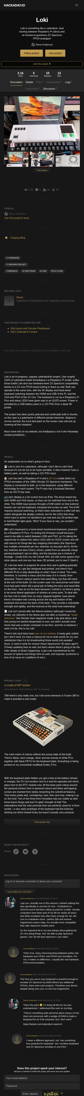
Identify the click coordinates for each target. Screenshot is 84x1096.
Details (29, 82)
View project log (42, 822)
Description (16, 82)
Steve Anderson (42, 45)
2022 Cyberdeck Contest (23, 332)
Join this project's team (16, 218)
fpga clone (57, 271)
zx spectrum (28, 271)
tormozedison (29, 948)
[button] (76, 5)
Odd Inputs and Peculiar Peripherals (30, 328)
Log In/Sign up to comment (19, 892)
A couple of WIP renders (17, 685)
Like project (55, 53)
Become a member (22, 1071)
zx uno (43, 271)
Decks (19, 297)
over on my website (45, 633)
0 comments (44, 689)
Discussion (50, 88)
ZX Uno (53, 478)
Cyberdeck (12, 271)
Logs (68, 81)
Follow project (31, 53)
